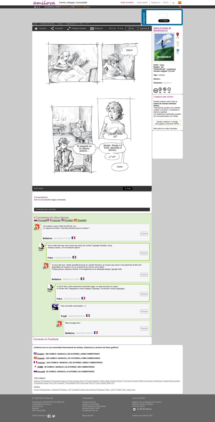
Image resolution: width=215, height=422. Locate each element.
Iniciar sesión (142, 2)
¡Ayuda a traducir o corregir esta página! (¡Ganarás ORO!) (167, 123)
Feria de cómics (138, 406)
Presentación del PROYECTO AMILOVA (48, 402)
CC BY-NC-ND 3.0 (142, 409)
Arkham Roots (116, 381)
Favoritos (42, 28)
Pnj (113, 383)
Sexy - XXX (110, 390)
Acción (36, 390)
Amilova (37, 381)
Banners (35, 408)
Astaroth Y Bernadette (66, 383)
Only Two (53, 383)
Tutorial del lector (89, 402)
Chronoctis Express (59, 381)
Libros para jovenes (88, 390)
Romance (100, 390)
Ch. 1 (81, 24)
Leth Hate (84, 383)
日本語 (38, 367)
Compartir (59, 28)
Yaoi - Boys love (128, 390)
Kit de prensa (37, 406)
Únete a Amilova (126, 2)
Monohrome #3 (71, 24)
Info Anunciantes (39, 410)
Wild (108, 383)
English (67, 220)
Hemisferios (46, 381)
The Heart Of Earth (130, 381)
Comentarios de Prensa (41, 404)
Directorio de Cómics (48, 24)
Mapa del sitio (87, 416)
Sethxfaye (158, 381)
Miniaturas (99, 28)
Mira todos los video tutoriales (165, 129)
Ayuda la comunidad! (90, 404)
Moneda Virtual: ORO (90, 408)
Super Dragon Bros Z (76, 381)
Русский (40, 220)
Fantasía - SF (65, 390)
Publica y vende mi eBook (142, 404)
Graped (166, 381)
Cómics (60, 24)
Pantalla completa (79, 28)
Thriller (118, 390)
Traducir (144, 234)
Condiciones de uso (90, 410)
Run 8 (91, 383)
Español (80, 220)
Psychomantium (92, 381)
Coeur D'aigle (101, 383)
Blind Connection (146, 381)
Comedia (75, 390)
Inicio (35, 24)
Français (54, 220)
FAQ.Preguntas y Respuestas (94, 406)
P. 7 (88, 24)
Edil (77, 383)
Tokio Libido (105, 381)
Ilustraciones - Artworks (49, 390)
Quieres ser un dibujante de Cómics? (147, 402)
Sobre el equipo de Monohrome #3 (162, 29)
